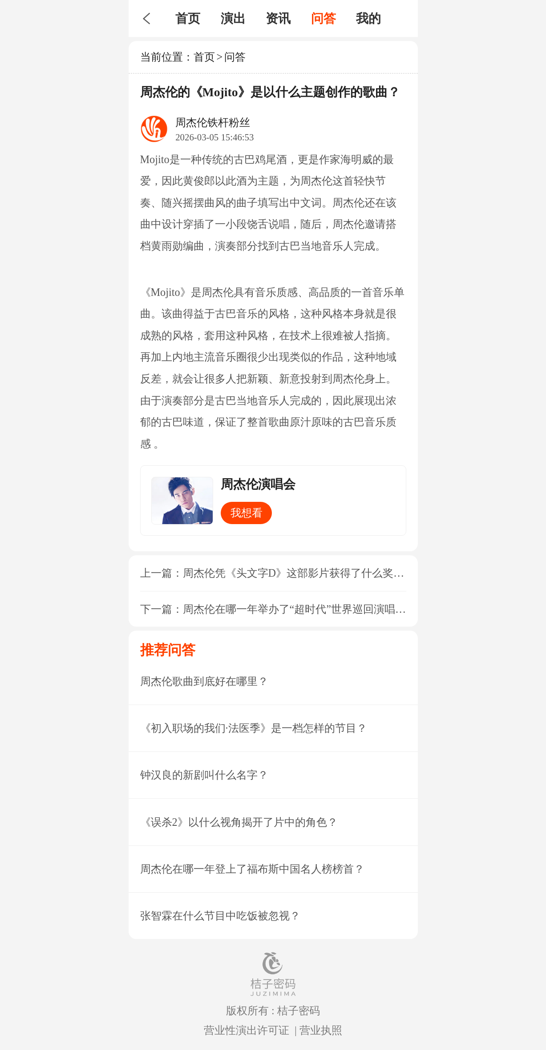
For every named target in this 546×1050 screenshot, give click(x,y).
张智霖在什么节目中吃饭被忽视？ (220, 916)
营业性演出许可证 (246, 1030)
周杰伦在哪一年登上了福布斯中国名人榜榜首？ (252, 869)
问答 (323, 18)
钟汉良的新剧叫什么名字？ (204, 775)
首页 (187, 18)
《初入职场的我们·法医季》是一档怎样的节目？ (253, 728)
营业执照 (320, 1030)
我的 (368, 18)
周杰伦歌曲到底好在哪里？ (204, 681)
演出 (233, 18)
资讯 (278, 18)
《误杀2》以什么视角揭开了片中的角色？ (239, 822)
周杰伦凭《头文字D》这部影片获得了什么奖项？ (299, 573)
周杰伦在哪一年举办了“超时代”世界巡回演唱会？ (300, 609)
